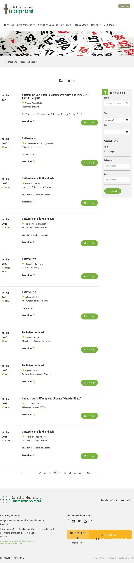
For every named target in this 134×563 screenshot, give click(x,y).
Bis (105, 125)
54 (75, 472)
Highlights (109, 151)
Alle (107, 147)
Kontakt (125, 500)
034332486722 (110, 534)
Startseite (12, 61)
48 (45, 472)
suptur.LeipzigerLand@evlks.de (113, 538)
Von (105, 113)
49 (50, 472)
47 (40, 472)
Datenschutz (18, 557)
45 (29, 472)
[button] (117, 165)
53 (70, 472)
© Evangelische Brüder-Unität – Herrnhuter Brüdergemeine (17, 541)
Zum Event (91, 122)
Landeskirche (109, 500)
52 (65, 472)
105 (88, 472)
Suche (123, 6)
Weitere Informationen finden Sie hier (11, 543)
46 (35, 472)
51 (60, 472)
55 (80, 472)
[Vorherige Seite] (15, 472)
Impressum (5, 557)
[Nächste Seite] (96, 472)
